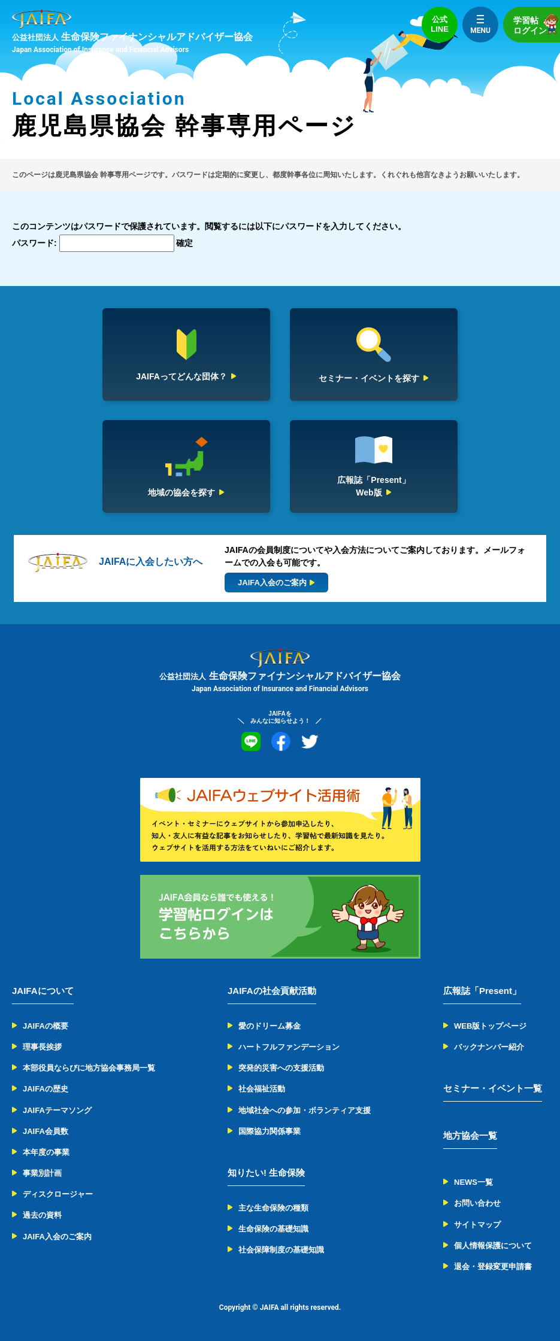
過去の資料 (42, 1215)
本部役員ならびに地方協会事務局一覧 (89, 1067)
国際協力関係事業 (269, 1131)
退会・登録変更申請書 (493, 1266)
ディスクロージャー (58, 1194)
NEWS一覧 (473, 1182)
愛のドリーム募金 (269, 1025)
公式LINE (440, 24)
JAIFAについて (43, 991)
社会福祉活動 (261, 1088)
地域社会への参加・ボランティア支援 (304, 1110)
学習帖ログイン (536, 24)
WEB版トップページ (490, 1025)
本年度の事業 (46, 1152)
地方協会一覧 (470, 1135)
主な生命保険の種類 (273, 1207)
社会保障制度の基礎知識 (281, 1249)
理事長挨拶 (42, 1046)
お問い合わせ (477, 1203)
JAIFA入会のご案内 (57, 1236)
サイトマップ (477, 1224)
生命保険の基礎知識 (273, 1228)
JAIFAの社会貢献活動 (272, 991)
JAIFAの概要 (45, 1025)
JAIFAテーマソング (57, 1110)
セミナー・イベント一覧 (492, 1088)
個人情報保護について (493, 1245)
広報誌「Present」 (482, 991)
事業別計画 (42, 1173)
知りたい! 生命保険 (266, 1172)
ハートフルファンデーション (289, 1046)
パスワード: (93, 243)
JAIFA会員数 (45, 1131)
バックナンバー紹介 (489, 1046)
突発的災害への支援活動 (281, 1067)
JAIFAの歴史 (45, 1088)
